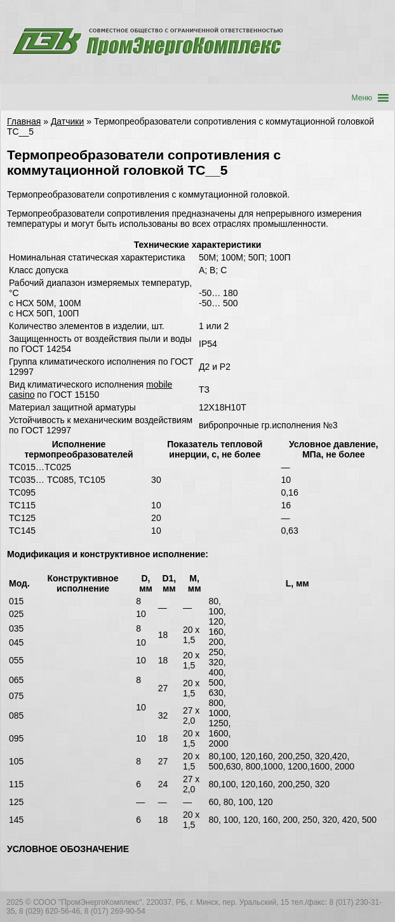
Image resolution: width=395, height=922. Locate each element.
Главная (24, 121)
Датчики (67, 121)
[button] (362, 98)
